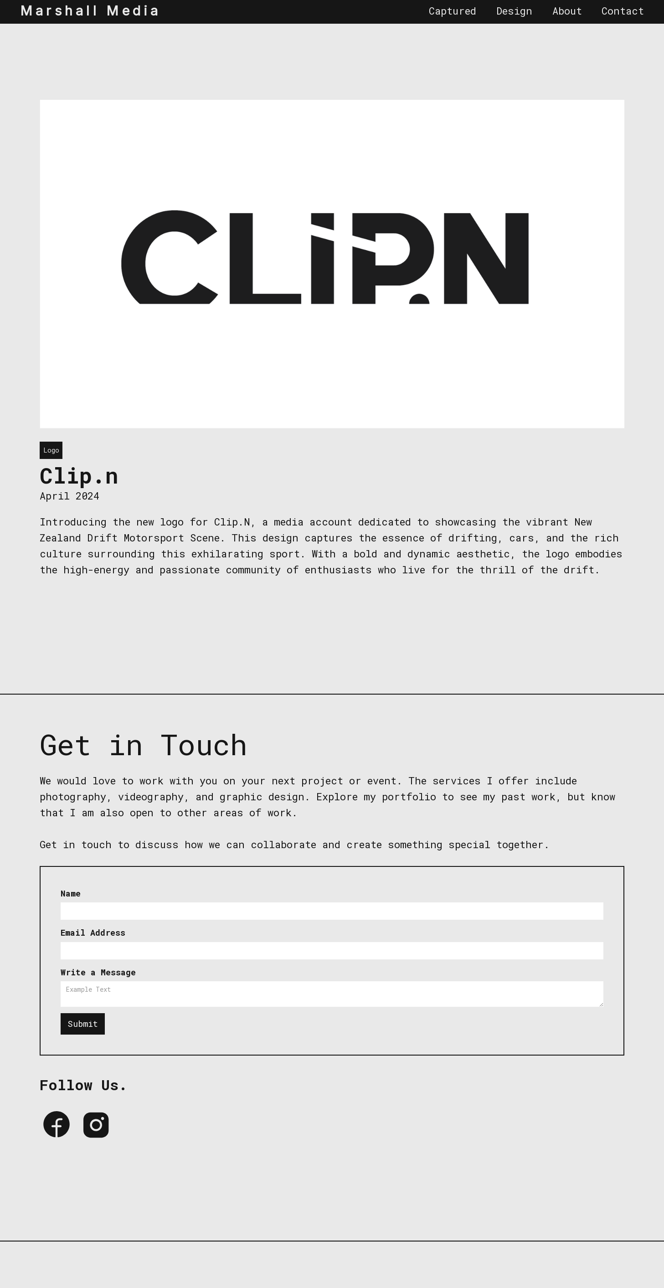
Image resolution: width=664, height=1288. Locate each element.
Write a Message (98, 972)
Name (71, 893)
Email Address (93, 932)
